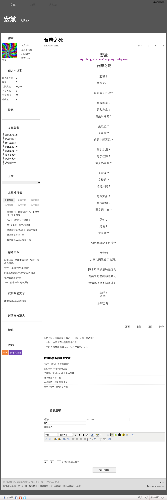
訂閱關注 (25, 54)
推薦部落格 (26, 49)
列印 (161, 326)
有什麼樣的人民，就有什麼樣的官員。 (71, 346)
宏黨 (10, 19)
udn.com (160, 486)
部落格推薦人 (16, 315)
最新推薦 (35, 200)
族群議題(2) (10, 142)
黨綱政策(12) (11, 134)
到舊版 (24, 20)
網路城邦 (154, 497)
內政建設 (90, 338)
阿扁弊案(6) (10, 158)
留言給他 (25, 58)
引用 (150, 326)
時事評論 (59, 338)
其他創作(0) (10, 162)
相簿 (33, 4)
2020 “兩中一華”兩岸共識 (56, 387)
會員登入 (48, 427)
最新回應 (22, 200)
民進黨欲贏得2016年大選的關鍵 (59, 373)
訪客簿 (53, 4)
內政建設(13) (11, 146)
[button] (52, 435)
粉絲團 (9, 497)
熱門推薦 (35, 205)
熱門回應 (22, 205)
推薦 (138, 326)
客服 (78, 486)
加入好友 (25, 45)
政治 (68, 338)
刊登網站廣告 (9, 486)
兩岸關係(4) (10, 138)
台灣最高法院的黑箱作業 (65, 342)
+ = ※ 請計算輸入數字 (61, 462)
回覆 (127, 326)
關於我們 (22, 486)
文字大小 (63, 435)
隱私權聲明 (68, 486)
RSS (5, 352)
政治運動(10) (11, 150)
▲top (162, 482)
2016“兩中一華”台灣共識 (55, 368)
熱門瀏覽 (8, 205)
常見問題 (33, 486)
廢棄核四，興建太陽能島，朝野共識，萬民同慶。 (23, 214)
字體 (47, 435)
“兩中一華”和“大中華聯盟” (56, 364)
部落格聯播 (15, 352)
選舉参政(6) (10, 154)
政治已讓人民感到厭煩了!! (16, 301)
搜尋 (37, 117)
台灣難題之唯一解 (52, 378)
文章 (13, 4)
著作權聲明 (56, 486)
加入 (146, 497)
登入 (140, 497)
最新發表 (8, 200)
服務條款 (44, 486)
